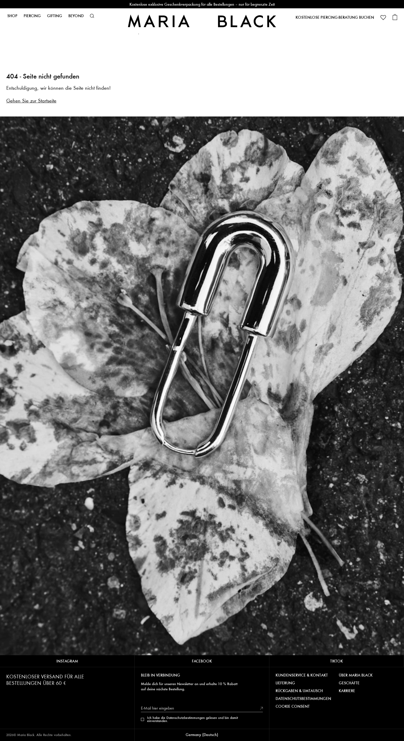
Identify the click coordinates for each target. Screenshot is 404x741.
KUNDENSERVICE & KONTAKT (302, 675)
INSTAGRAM (67, 661)
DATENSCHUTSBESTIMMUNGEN (303, 698)
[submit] (261, 708)
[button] (92, 16)
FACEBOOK (202, 661)
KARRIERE (347, 691)
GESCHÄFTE (349, 683)
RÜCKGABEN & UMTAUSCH (299, 691)
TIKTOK (336, 661)
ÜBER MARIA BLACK (356, 675)
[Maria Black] (201, 21)
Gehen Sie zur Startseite (31, 101)
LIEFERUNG (285, 683)
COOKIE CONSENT (293, 706)
